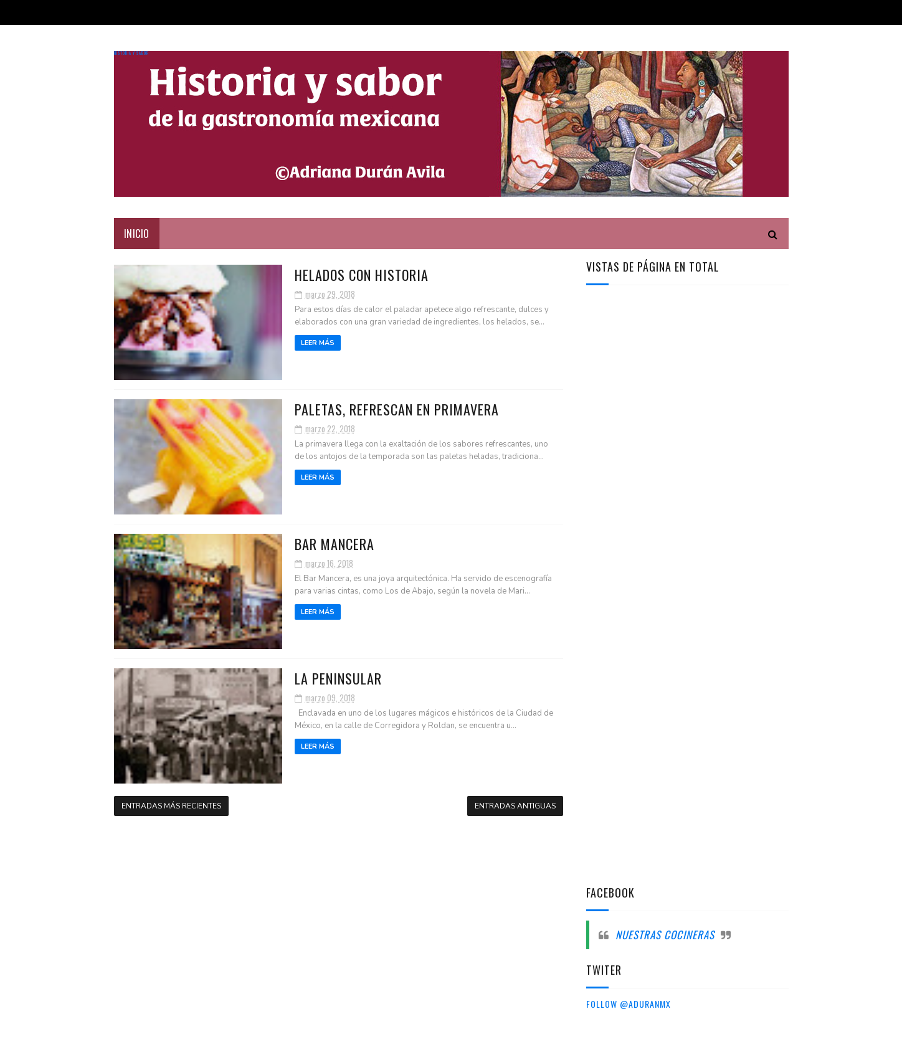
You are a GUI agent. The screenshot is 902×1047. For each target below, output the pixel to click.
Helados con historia (362, 275)
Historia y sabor (131, 53)
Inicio (137, 233)
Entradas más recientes (171, 806)
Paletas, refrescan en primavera (397, 409)
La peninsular (338, 678)
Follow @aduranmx (628, 1003)
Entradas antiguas (515, 806)
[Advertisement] (679, 494)
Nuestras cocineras (664, 934)
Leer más (318, 343)
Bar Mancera (334, 544)
